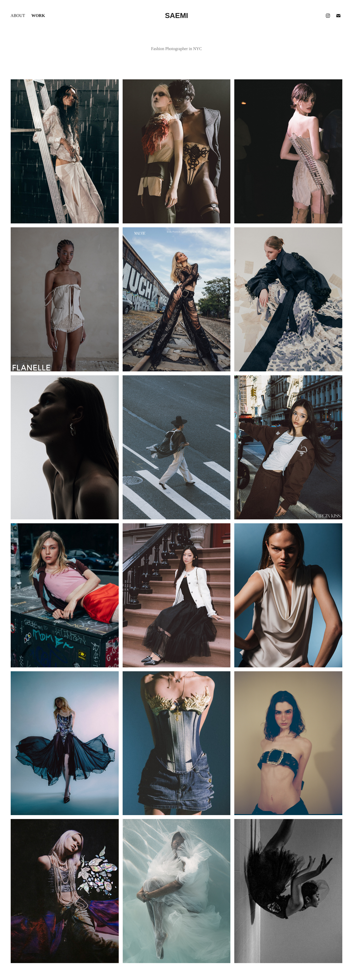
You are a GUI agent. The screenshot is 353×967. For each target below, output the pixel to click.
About (18, 15)
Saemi (176, 15)
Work (38, 15)
